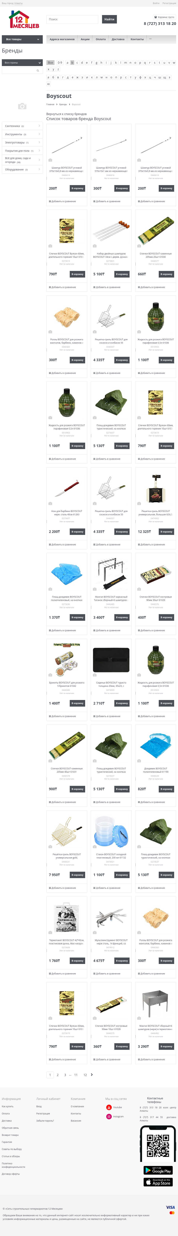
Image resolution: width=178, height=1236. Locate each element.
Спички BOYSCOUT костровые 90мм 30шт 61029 (156, 598)
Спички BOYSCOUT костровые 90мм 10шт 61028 (111, 1027)
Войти (156, 3)
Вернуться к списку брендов (66, 114)
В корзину (77, 188)
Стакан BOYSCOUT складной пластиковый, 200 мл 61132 (111, 856)
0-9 (60, 63)
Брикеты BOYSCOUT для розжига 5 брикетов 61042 (66, 684)
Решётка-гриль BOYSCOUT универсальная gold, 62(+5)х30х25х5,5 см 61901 (67, 858)
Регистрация (169, 3)
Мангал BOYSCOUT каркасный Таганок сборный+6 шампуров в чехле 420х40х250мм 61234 (111, 600)
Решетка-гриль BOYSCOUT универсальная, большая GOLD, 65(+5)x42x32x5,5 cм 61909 (156, 514)
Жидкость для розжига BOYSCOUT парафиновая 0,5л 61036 (156, 341)
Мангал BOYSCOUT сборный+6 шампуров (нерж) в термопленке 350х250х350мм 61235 (155, 1029)
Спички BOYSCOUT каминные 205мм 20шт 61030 (156, 255)
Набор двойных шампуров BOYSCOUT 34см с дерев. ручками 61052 (111, 257)
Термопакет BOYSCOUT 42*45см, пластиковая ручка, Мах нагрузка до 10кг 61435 (67, 943)
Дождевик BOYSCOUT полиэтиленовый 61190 (155, 770)
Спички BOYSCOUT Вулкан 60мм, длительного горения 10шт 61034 (67, 255)
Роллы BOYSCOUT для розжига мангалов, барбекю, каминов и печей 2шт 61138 (66, 343)
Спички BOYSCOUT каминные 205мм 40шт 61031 (67, 770)
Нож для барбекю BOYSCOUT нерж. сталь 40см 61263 (66, 513)
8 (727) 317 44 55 (152, 1117)
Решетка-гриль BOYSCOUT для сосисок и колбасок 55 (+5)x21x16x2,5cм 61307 (111, 343)
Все (50, 63)
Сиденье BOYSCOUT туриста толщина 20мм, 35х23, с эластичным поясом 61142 (111, 686)
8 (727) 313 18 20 (150, 1107)
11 (76, 1075)
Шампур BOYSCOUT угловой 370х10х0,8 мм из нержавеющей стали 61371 (66, 171)
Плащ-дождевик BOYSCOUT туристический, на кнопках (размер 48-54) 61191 (111, 428)
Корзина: (165, 17)
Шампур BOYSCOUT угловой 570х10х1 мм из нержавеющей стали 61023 (111, 171)
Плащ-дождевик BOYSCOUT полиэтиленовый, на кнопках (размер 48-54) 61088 (67, 600)
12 (85, 1075)
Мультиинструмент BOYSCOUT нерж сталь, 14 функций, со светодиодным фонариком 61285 (111, 943)
